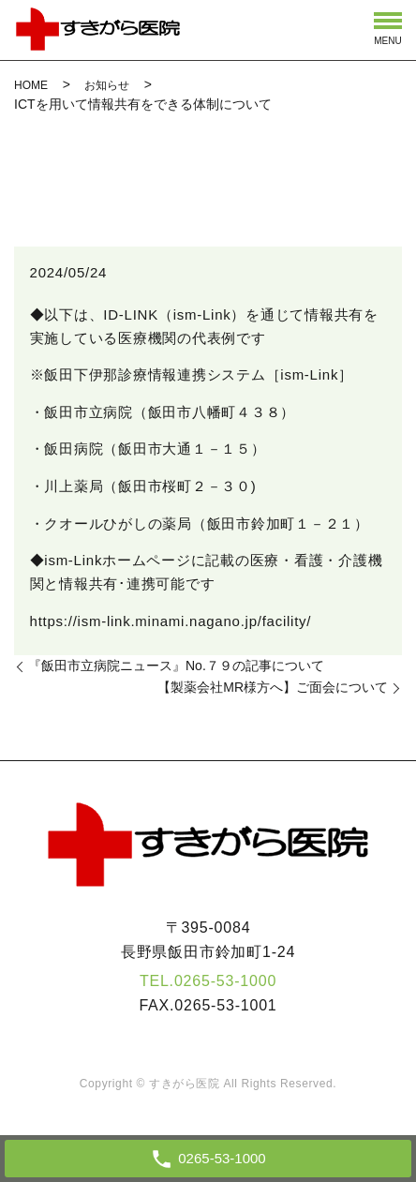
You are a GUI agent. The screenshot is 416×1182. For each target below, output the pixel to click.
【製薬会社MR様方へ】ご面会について (272, 687)
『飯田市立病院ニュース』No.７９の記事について (176, 665)
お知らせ (106, 85)
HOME (31, 85)
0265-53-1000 (225, 981)
